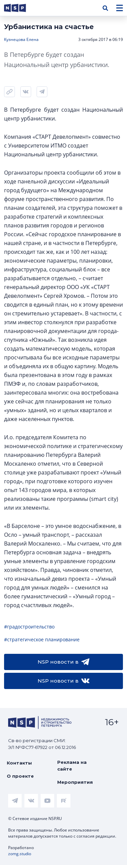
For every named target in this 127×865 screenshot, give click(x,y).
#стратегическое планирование (42, 639)
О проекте (20, 776)
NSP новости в (63, 662)
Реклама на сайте (72, 765)
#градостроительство (29, 626)
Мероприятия (75, 782)
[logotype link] (20, 8)
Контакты (19, 763)
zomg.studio (19, 854)
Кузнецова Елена (21, 39)
